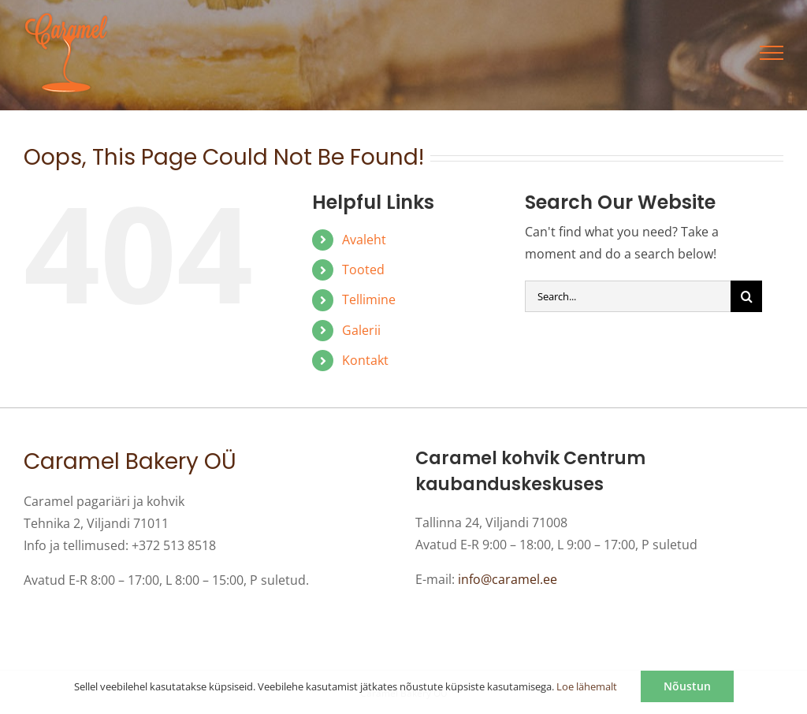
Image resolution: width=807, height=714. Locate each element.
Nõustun (687, 686)
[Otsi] (746, 296)
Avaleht (364, 239)
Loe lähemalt (586, 686)
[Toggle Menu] (771, 53)
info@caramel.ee (507, 579)
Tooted (363, 269)
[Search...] (628, 296)
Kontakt (365, 360)
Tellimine (369, 299)
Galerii (361, 330)
